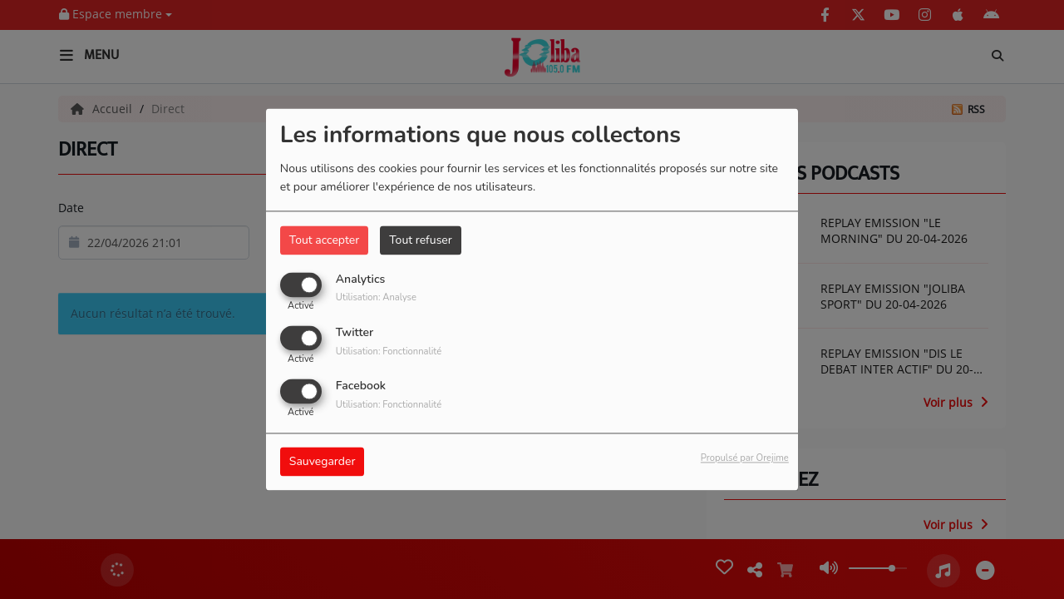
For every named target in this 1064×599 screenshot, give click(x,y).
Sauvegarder (322, 462)
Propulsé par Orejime (745, 459)
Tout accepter (324, 240)
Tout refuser (420, 240)
